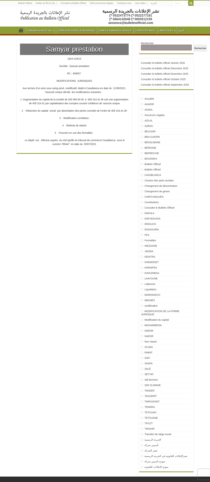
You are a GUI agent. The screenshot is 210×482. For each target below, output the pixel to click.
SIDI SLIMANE (153, 385)
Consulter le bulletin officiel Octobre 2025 (163, 79)
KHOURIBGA (151, 273)
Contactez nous (124, 3)
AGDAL (148, 109)
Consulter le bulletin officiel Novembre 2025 (164, 73)
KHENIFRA (150, 267)
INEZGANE (150, 245)
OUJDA (148, 347)
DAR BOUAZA (152, 218)
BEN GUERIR (152, 136)
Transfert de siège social (157, 434)
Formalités (150, 240)
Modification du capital (156, 319)
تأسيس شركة (151, 445)
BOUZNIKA (150, 158)
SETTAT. (149, 374)
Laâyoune (149, 284)
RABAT (148, 352)
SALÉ (147, 368)
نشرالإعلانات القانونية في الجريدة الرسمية (165, 456)
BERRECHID (152, 153)
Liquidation (150, 289)
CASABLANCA (152, 175)
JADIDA (148, 251)
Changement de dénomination (160, 186)
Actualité (149, 98)
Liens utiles (140, 3)
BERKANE (150, 147)
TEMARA (150, 407)
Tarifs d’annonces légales (101, 3)
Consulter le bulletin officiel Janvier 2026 (163, 63)
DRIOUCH (150, 224)
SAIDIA (148, 363)
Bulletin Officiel (25, 3)
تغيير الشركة (150, 450)
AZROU (148, 126)
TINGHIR (149, 428)
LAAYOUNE (151, 278)
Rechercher (147, 43)
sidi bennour (151, 379)
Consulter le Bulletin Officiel (73, 3)
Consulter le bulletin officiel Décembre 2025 (164, 68)
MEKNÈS (149, 300)
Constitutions (151, 202)
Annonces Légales (154, 115)
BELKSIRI (149, 131)
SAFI (147, 358)
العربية (154, 3)
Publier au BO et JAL (45, 3)
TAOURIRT (151, 396)
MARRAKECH (152, 294)
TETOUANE (151, 417)
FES (146, 235)
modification (151, 305)
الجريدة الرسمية (152, 439)
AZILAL (148, 120)
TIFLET (148, 423)
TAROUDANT (152, 401)
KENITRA (149, 256)
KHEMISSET (151, 262)
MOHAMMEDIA (153, 325)
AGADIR (149, 104)
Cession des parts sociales (159, 180)
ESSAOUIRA (151, 229)
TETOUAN (150, 412)
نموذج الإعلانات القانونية (156, 466)
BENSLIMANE (152, 142)
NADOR (148, 330)
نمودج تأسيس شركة (154, 461)
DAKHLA (149, 213)
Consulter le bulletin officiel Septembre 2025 (165, 84)
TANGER (149, 390)
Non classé (150, 341)
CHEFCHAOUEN (153, 196)
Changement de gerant (157, 191)
